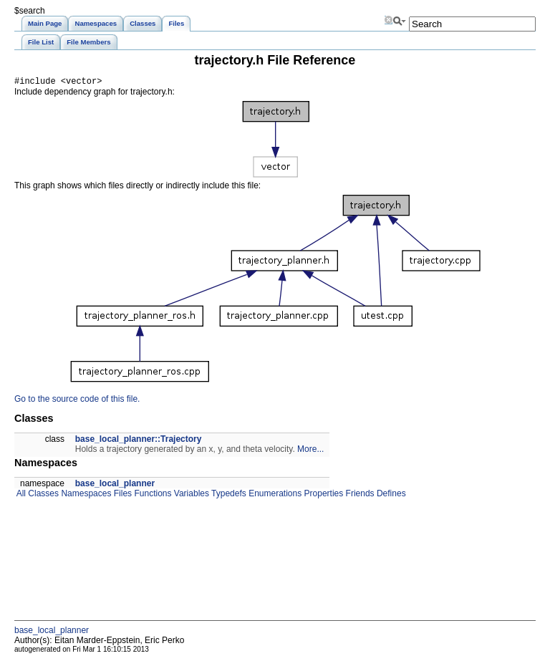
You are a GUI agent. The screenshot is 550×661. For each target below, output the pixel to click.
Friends (358, 496)
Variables (189, 496)
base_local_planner (115, 486)
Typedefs (227, 496)
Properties (322, 496)
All (20, 496)
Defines (390, 496)
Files (121, 496)
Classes (42, 496)
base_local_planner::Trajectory (138, 441)
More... (310, 451)
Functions (151, 496)
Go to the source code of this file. (77, 401)
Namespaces (85, 496)
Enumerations (273, 496)
